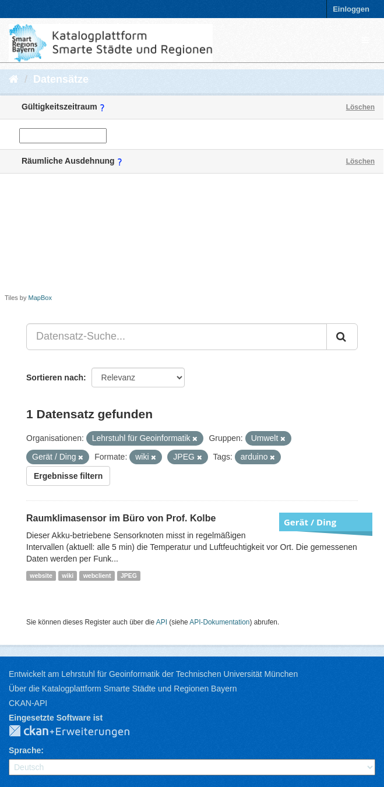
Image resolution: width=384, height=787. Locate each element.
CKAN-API (28, 703)
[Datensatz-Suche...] (176, 336)
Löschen (360, 107)
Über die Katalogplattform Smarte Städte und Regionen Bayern (123, 688)
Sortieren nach (54, 377)
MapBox (40, 297)
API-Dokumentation (219, 622)
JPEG (129, 575)
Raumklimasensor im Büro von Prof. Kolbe (121, 518)
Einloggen (351, 9)
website (41, 575)
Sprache (25, 750)
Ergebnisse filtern (68, 476)
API (161, 622)
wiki (67, 575)
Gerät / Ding (310, 522)
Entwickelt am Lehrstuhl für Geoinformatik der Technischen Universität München (153, 674)
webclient (97, 575)
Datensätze (61, 79)
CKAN (79, 732)
